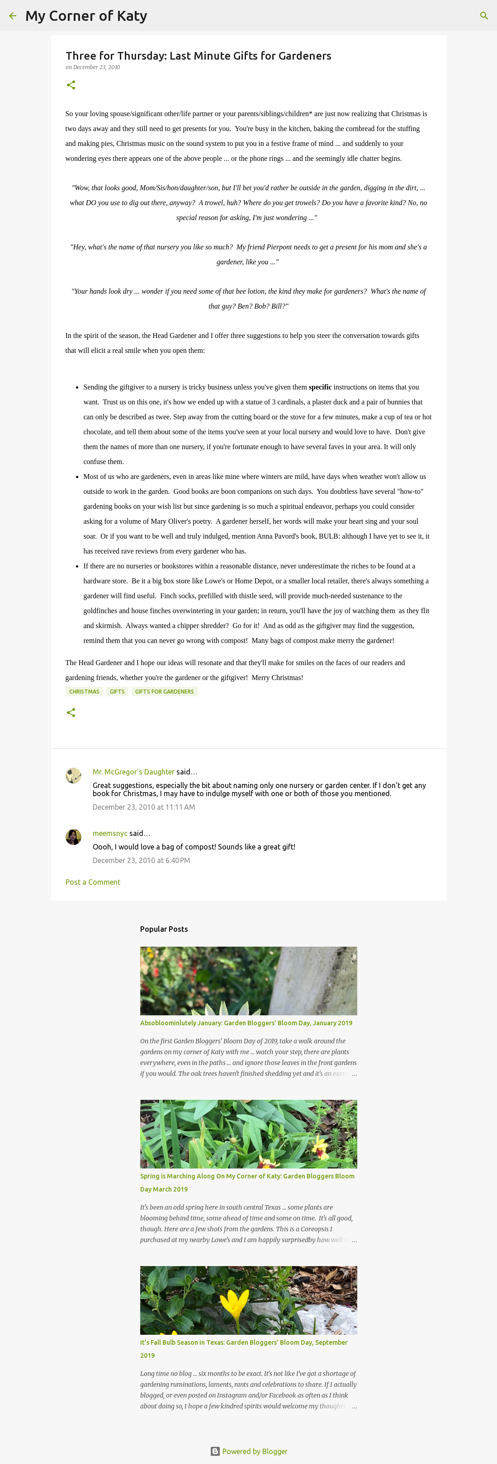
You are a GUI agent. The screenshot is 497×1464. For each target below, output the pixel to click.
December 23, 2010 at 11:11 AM (144, 807)
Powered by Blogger (249, 1451)
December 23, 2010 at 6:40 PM (141, 860)
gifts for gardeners (164, 691)
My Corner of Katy (86, 15)
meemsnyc (110, 833)
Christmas (84, 691)
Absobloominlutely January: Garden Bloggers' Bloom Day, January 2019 (246, 1023)
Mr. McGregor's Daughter (134, 772)
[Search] (160, 16)
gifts (117, 691)
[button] (71, 86)
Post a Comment (93, 882)
